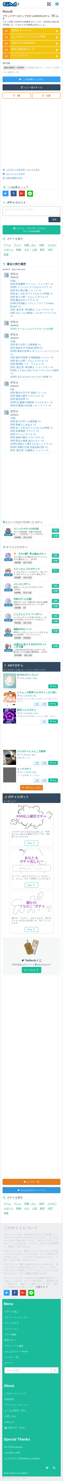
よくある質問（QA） (15, 1410)
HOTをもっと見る (31, 787)
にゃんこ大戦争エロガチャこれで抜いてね (40, 692)
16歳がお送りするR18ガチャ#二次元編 (30, 645)
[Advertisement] (31, 131)
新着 (6, 254)
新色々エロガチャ (26, 710)
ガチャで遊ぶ (11, 1311)
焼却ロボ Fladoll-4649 (23, 43)
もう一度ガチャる (31, 87)
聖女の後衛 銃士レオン (24, 49)
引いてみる (31, 969)
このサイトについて (15, 1393)
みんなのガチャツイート (31, 1190)
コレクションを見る (14, 173)
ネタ (26, 249)
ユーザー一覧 (32, 1181)
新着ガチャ (10, 1340)
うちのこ (52, 245)
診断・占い (30, 245)
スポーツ (8, 249)
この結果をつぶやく (31, 79)
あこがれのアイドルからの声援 (28, 36)
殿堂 (42, 249)
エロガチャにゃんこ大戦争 (31, 751)
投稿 (54, 219)
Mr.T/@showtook (13, 1447)
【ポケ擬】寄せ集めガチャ (31, 554)
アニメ (17, 245)
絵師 (41, 245)
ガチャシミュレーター (16, 1317)
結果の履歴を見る (13, 177)
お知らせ (9, 1422)
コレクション (11, 1328)
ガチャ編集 (10, 1334)
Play (53, 686)
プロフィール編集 (14, 1346)
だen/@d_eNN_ (12, 1452)
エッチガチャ (24, 769)
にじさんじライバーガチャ (28, 614)
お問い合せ (10, 1416)
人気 (34, 249)
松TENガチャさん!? (27, 675)
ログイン (9, 1363)
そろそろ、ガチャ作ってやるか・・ (31, 230)
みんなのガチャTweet (16, 1351)
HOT (50, 249)
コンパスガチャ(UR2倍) (26, 528)
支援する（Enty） (15, 1427)
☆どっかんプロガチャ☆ (27, 569)
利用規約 (9, 1399)
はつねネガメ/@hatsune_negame (22, 1458)
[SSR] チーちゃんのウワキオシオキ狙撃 (31, 329)
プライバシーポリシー (16, 1405)
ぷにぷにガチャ (22, 584)
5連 (16, 95)
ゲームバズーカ (20, 55)
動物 (18, 249)
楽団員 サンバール (21, 30)
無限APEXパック (23, 629)
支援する (42, 1287)
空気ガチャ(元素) (23, 599)
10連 (46, 95)
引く (55, 570)
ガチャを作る (11, 1323)
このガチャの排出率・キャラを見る (21, 169)
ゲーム (7, 245)
